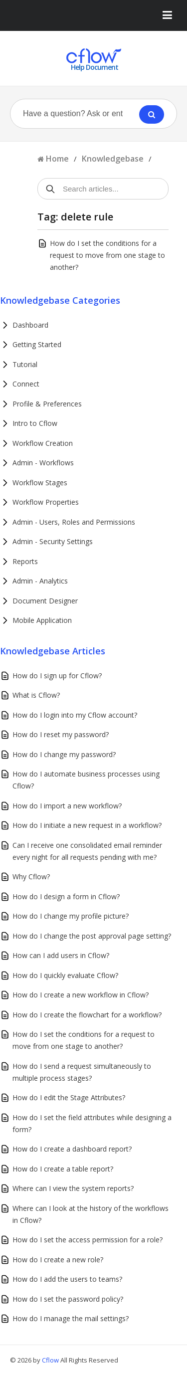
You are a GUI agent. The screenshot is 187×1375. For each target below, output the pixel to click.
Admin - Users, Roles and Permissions (73, 522)
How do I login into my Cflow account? (74, 715)
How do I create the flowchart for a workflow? (87, 1014)
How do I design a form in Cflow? (66, 896)
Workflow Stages (39, 482)
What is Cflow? (36, 695)
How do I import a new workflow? (67, 805)
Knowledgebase (113, 158)
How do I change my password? (64, 754)
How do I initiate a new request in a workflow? (87, 825)
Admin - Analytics (40, 581)
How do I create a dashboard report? (72, 1149)
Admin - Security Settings (52, 541)
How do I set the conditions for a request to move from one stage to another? (107, 255)
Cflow (51, 1360)
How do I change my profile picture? (70, 916)
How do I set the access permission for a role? (87, 1239)
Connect (25, 384)
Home (57, 158)
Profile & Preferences (47, 403)
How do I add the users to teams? (67, 1279)
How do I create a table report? (62, 1169)
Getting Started (36, 344)
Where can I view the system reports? (73, 1188)
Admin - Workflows (43, 462)
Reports (25, 561)
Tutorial (24, 364)
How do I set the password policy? (67, 1299)
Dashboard (30, 325)
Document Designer (45, 600)
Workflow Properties (45, 502)
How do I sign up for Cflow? (57, 675)
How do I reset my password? (60, 734)
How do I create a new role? (57, 1259)
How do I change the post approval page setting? (91, 936)
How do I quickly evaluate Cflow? (65, 975)
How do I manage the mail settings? (70, 1318)
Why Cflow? (31, 876)
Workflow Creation (42, 443)
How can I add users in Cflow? (60, 955)
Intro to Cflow (34, 423)
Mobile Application (42, 620)
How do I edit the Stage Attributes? (68, 1097)
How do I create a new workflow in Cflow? (80, 994)
